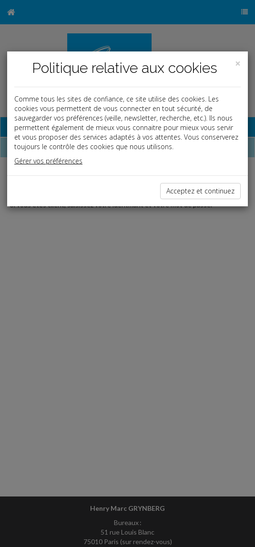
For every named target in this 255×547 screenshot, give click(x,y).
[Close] (238, 64)
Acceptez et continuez (200, 190)
